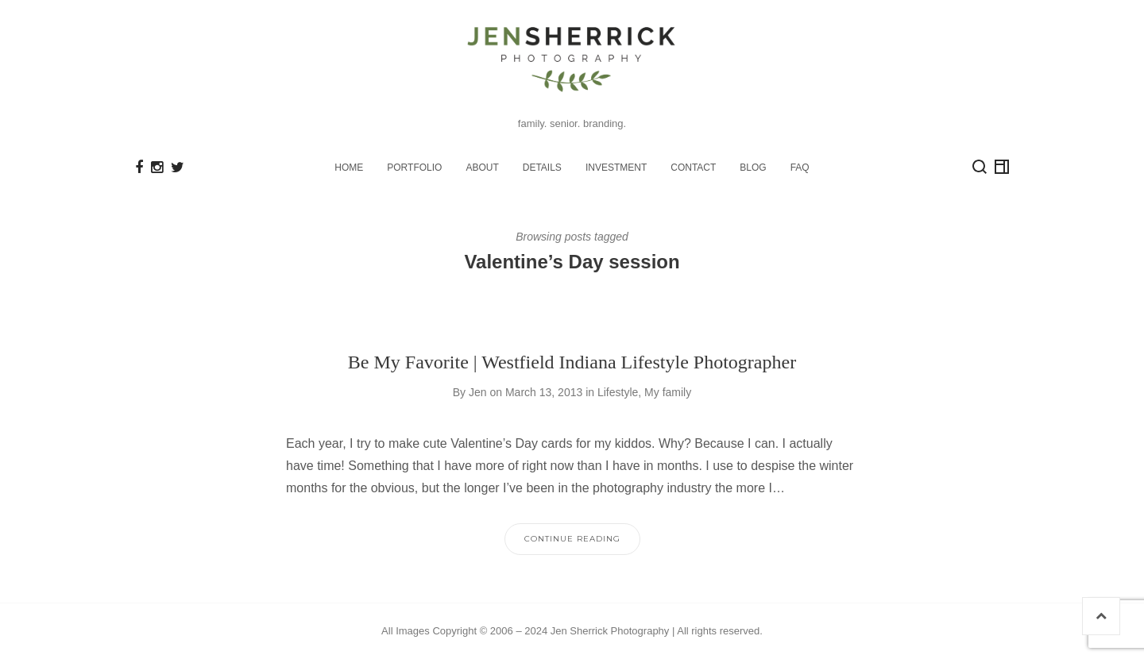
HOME (348, 167)
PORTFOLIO (414, 167)
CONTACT (693, 167)
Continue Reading (572, 539)
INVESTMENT (616, 167)
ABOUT (482, 167)
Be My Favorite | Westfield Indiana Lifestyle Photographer (572, 362)
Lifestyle (617, 392)
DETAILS (542, 167)
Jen (478, 392)
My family (667, 392)
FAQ (800, 167)
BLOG (753, 167)
